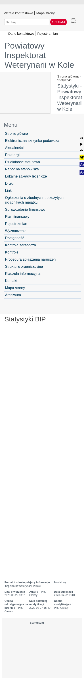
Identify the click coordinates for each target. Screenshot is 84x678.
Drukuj (73, 21)
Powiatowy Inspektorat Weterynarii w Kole (39, 55)
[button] (81, 138)
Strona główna (68, 76)
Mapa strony (45, 13)
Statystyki (64, 80)
